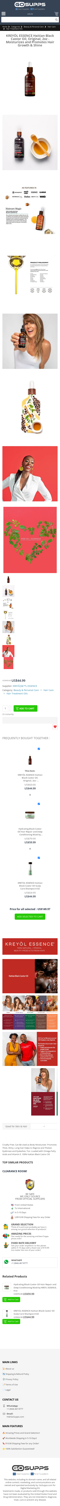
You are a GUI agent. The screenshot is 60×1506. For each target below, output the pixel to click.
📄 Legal (6, 1389)
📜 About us (8, 1368)
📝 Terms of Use (10, 1384)
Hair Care (52, 26)
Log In (30, 14)
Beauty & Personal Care (34, 26)
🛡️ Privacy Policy (10, 1379)
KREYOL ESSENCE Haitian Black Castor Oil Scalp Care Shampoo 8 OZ (30, 885)
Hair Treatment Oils (14, 29)
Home (4, 26)
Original (43, 1118)
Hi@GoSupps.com (15, 1416)
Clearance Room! (14, 1171)
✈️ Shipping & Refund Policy (15, 1374)
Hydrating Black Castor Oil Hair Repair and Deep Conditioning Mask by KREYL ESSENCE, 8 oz (30, 831)
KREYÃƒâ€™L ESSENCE (25, 685)
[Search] (30, 19)
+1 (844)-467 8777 (19, 1263)
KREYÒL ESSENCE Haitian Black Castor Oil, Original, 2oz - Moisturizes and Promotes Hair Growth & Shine (30, 777)
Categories (15, 26)
